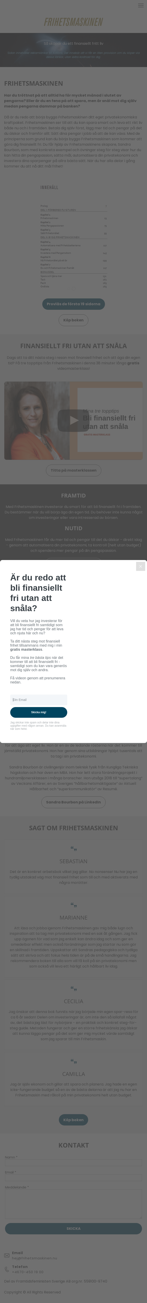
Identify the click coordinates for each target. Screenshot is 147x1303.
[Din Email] (38, 700)
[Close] (140, 566)
